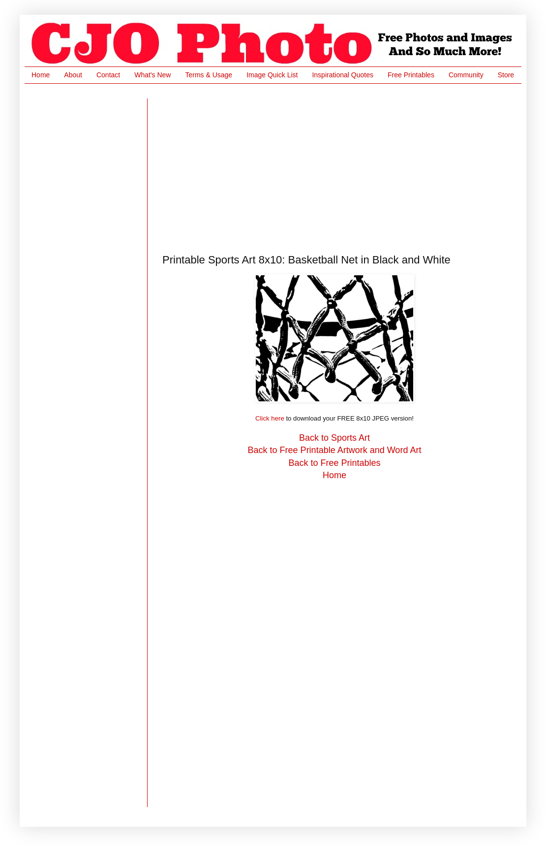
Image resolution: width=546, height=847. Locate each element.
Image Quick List (272, 75)
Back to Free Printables (334, 463)
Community (466, 75)
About (73, 75)
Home (40, 75)
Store (506, 75)
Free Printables (411, 75)
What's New (152, 75)
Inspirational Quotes (342, 75)
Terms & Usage (208, 75)
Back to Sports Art (334, 438)
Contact (108, 75)
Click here (269, 418)
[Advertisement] (333, 167)
